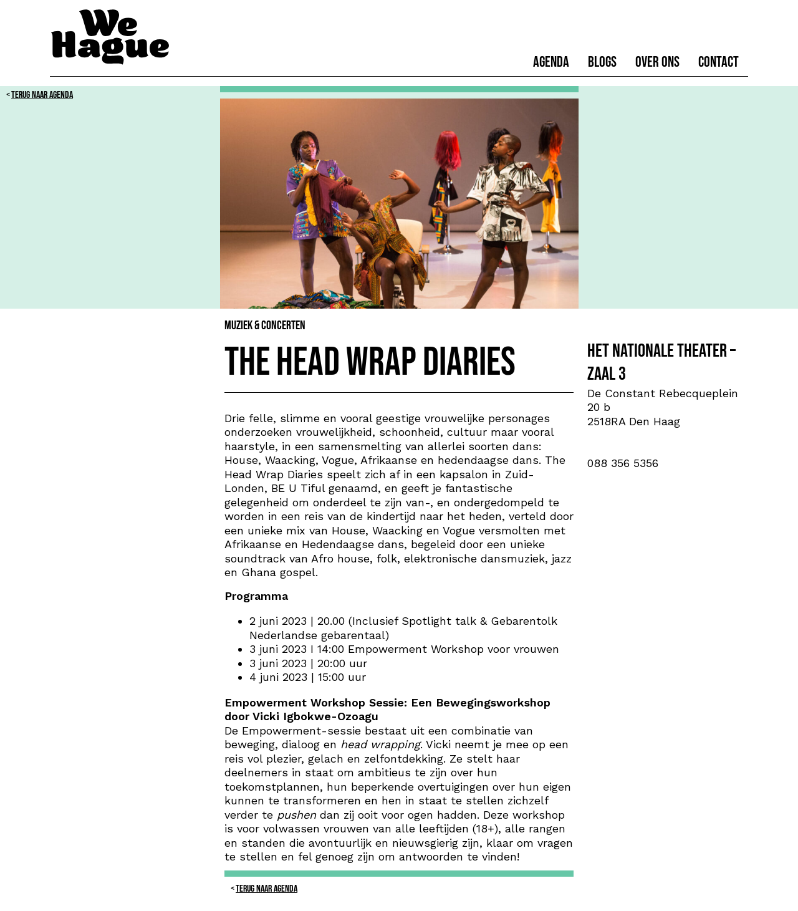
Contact (718, 62)
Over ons (657, 62)
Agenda (551, 62)
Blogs (602, 62)
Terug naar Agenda (42, 95)
